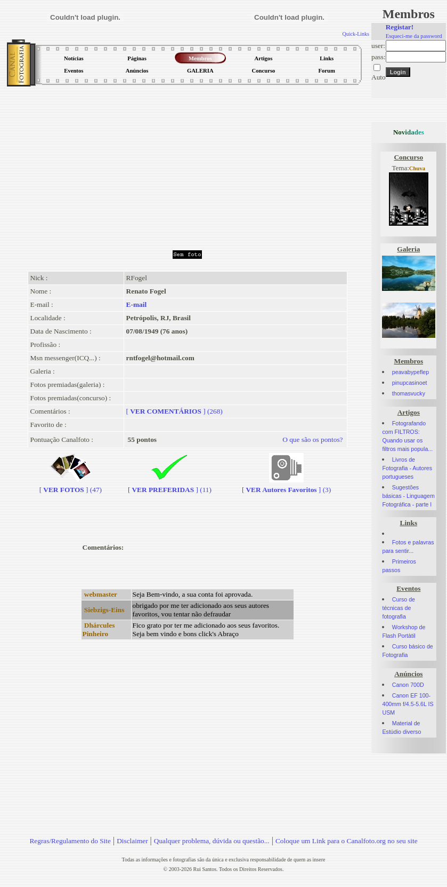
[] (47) (70, 485)
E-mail (136, 304)
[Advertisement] (187, 165)
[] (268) (174, 411)
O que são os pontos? (312, 439)
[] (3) (286, 485)
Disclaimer (132, 841)
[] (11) (170, 485)
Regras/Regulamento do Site (70, 841)
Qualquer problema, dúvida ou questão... (212, 841)
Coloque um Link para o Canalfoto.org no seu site (346, 841)
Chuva (417, 168)
